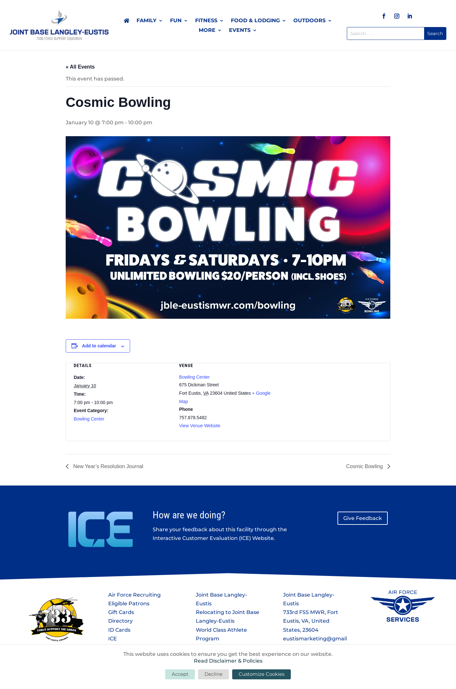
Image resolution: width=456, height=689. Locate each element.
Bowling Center (89, 418)
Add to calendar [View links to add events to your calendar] (99, 345)
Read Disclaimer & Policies (228, 661)
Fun (176, 21)
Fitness (206, 21)
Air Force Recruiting (134, 595)
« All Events (80, 67)
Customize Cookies (261, 674)
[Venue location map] (333, 397)
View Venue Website (199, 425)
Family (147, 21)
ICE (112, 639)
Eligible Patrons (128, 603)
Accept (180, 674)
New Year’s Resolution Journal (107, 466)
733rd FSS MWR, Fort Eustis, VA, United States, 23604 (310, 621)
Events (240, 30)
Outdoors (309, 21)
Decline (213, 674)
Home (126, 21)
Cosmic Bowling (365, 466)
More (207, 30)
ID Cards (119, 630)
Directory (120, 621)
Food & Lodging (255, 21)
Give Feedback (362, 518)
